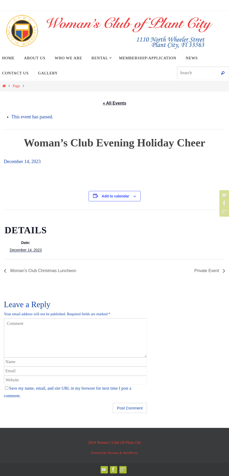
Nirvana (113, 453)
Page (16, 86)
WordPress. (130, 453)
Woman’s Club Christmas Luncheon (42, 270)
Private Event (207, 270)
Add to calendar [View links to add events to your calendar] (115, 196)
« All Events (114, 103)
